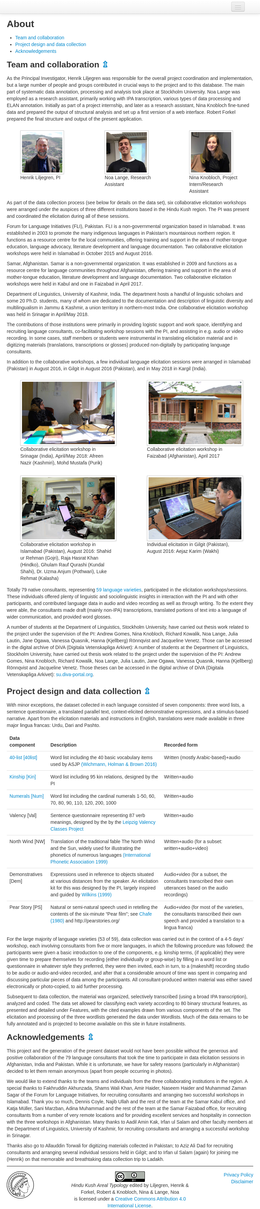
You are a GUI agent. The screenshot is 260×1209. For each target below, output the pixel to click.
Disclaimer (242, 1181)
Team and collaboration (39, 37)
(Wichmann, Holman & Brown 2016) (119, 764)
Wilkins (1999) (97, 894)
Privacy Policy (238, 1174)
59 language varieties (119, 589)
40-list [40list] (23, 757)
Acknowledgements (35, 51)
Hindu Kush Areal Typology (99, 1185)
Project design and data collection (50, 44)
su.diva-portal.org (74, 674)
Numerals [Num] (26, 796)
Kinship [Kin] (22, 776)
